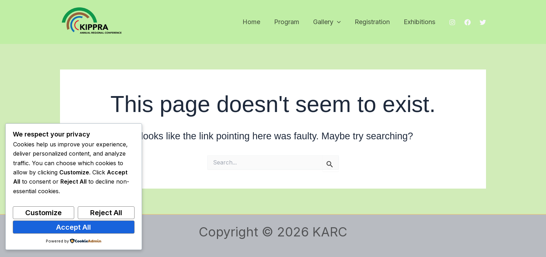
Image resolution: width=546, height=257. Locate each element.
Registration (373, 22)
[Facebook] (467, 22)
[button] (339, 22)
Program (290, 22)
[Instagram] (452, 22)
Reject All (106, 212)
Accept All (73, 227)
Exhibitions (420, 22)
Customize (43, 212)
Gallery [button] (329, 22)
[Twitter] (483, 22)
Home (256, 22)
